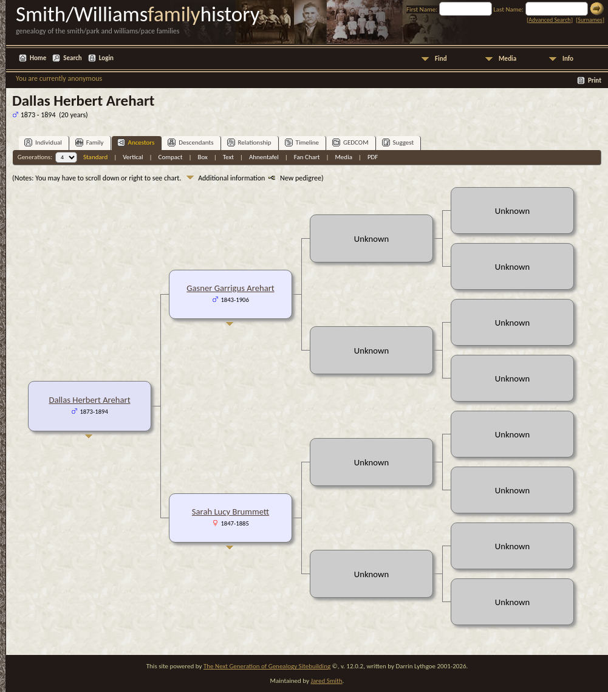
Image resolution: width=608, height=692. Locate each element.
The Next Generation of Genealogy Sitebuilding (266, 666)
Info (567, 59)
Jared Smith (327, 681)
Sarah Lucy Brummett (230, 511)
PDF (372, 157)
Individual (43, 142)
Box (202, 157)
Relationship (249, 142)
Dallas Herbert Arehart (89, 399)
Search (72, 58)
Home (38, 58)
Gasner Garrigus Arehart (230, 288)
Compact (171, 157)
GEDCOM (350, 142)
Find (441, 59)
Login (106, 58)
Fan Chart (307, 157)
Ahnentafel (264, 157)
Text (228, 157)
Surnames (590, 20)
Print (594, 80)
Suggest (398, 142)
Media (507, 59)
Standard (95, 157)
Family (89, 142)
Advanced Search (549, 20)
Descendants (190, 142)
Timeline (302, 142)
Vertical (133, 157)
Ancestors (136, 142)
